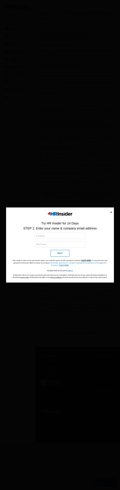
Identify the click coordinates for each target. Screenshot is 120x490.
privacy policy (25, 277)
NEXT (60, 253)
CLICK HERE (86, 260)
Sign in (70, 271)
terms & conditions (56, 277)
